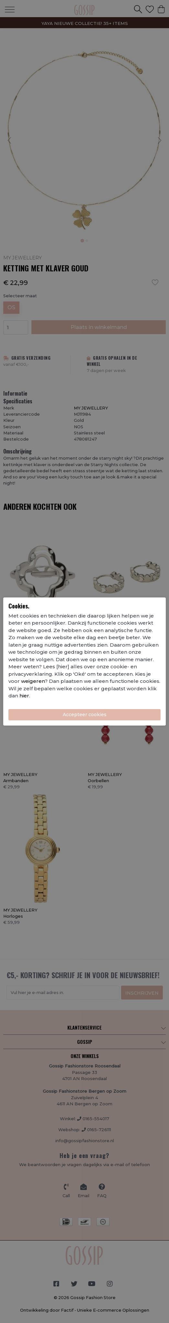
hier (24, 696)
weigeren (33, 681)
